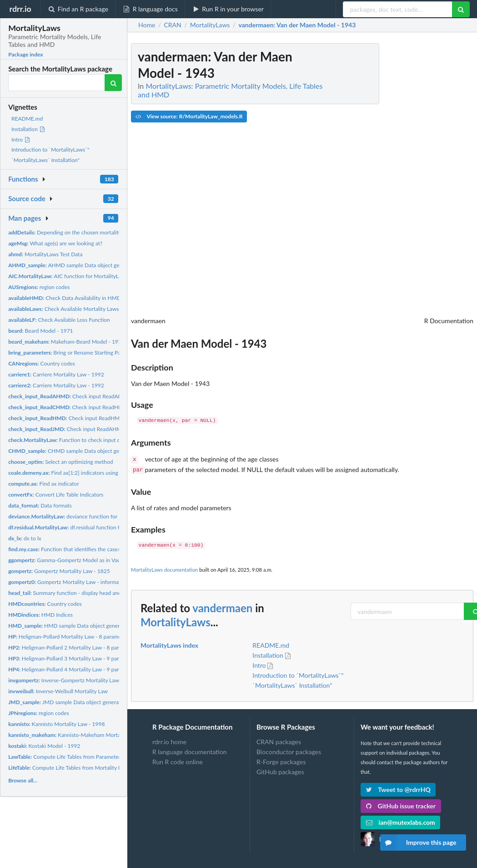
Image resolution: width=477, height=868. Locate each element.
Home (146, 25)
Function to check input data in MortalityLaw (87, 440)
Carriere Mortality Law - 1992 (56, 374)
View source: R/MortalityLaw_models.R (189, 116)
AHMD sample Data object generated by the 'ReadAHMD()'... (100, 265)
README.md (27, 118)
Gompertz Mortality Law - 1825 (59, 571)
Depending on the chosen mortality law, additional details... (93, 232)
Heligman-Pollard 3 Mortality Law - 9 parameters (73, 658)
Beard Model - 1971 (40, 330)
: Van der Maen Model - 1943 (297, 25)
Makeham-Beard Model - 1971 (66, 341)
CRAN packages (278, 740)
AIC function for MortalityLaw (67, 276)
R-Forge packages (281, 760)
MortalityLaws (176, 620)
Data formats (40, 505)
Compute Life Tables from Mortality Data (69, 767)
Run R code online (177, 760)
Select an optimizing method (60, 461)
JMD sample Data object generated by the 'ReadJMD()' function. (102, 702)
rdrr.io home (169, 740)
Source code (26, 198)
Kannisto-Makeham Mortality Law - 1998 (82, 734)
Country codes (41, 363)
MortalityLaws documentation (164, 568)
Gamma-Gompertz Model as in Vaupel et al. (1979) (82, 560)
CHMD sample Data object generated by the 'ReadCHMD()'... (100, 450)
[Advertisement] (405, 179)
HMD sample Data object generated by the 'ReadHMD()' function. (104, 625)
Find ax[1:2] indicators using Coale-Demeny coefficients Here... (104, 472)
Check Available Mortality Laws (63, 308)
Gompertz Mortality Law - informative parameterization (89, 582)
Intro (20, 139)
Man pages (24, 218)
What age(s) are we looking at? (55, 243)
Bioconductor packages (288, 750)
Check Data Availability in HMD (64, 297)
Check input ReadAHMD (69, 396)
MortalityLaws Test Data (45, 254)
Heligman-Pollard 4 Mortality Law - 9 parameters (73, 669)
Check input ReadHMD (67, 407)
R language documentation (189, 750)
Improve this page (418, 842)
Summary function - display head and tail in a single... (83, 592)
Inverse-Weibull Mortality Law (58, 691)
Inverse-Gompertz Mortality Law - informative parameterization (100, 680)
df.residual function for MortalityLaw (83, 527)
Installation (28, 129)
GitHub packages (280, 770)
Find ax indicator (43, 483)
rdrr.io (20, 9)
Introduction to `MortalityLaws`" (50, 149)
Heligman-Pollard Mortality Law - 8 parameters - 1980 (78, 636)
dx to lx (24, 538)
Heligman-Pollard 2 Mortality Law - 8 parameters (73, 647)
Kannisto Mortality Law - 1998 (56, 724)
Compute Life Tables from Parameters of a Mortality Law (88, 756)
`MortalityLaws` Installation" (45, 160)
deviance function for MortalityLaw (79, 516)
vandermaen (222, 606)
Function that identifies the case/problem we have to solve (94, 549)
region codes (39, 287)
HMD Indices (40, 614)
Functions (23, 179)
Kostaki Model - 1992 (44, 745)
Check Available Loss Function (59, 319)
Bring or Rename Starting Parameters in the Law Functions (100, 352)
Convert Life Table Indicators (55, 494)
